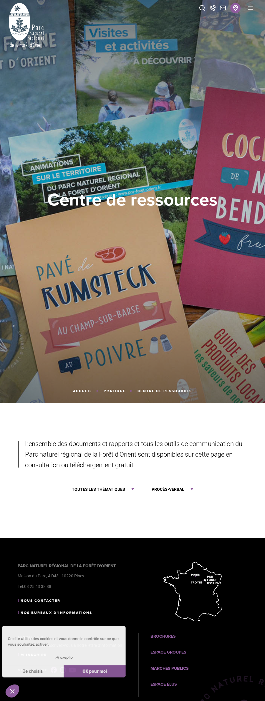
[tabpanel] (132, 201)
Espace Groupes (168, 652)
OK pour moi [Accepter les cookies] (71, 671)
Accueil (82, 391)
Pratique (115, 391)
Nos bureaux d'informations (56, 613)
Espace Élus (163, 684)
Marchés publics (169, 668)
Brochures (162, 636)
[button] (12, 691)
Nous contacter (40, 601)
